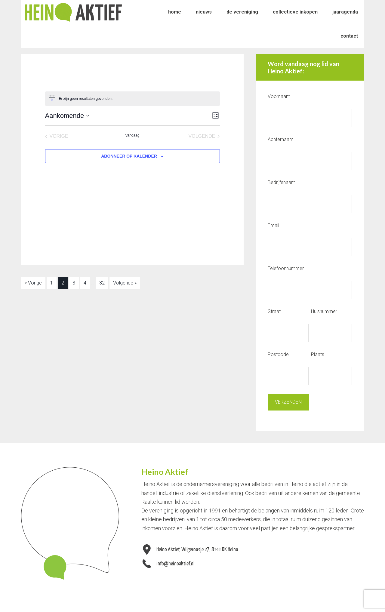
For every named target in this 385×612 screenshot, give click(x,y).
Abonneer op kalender (129, 156)
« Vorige (33, 283)
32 (102, 283)
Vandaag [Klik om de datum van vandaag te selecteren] (132, 135)
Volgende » (125, 283)
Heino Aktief (73, 12)
